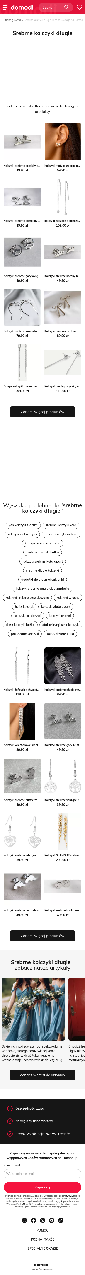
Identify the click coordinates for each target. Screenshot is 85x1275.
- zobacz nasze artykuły (42, 965)
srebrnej (42, 579)
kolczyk (24, 607)
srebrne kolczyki (61, 525)
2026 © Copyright (42, 1269)
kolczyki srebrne (23, 525)
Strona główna (12, 20)
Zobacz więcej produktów (42, 411)
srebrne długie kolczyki (42, 570)
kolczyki (68, 598)
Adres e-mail (12, 1165)
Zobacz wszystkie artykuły (42, 1074)
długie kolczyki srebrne (61, 534)
